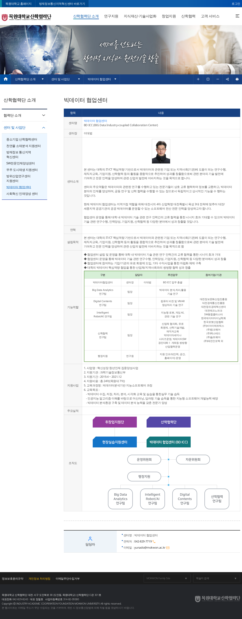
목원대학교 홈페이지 (18, 4)
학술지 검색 (202, 578)
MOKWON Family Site (158, 578)
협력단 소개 (24, 115)
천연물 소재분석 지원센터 (23, 146)
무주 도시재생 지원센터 (22, 170)
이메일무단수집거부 (68, 578)
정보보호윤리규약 (12, 578)
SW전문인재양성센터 (20, 163)
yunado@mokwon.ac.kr (152, 548)
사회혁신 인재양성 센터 (22, 193)
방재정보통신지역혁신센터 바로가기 (62, 4)
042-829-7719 (145, 541)
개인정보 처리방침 (39, 578)
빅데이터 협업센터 (18, 187)
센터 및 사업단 (24, 127)
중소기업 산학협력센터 (21, 139)
